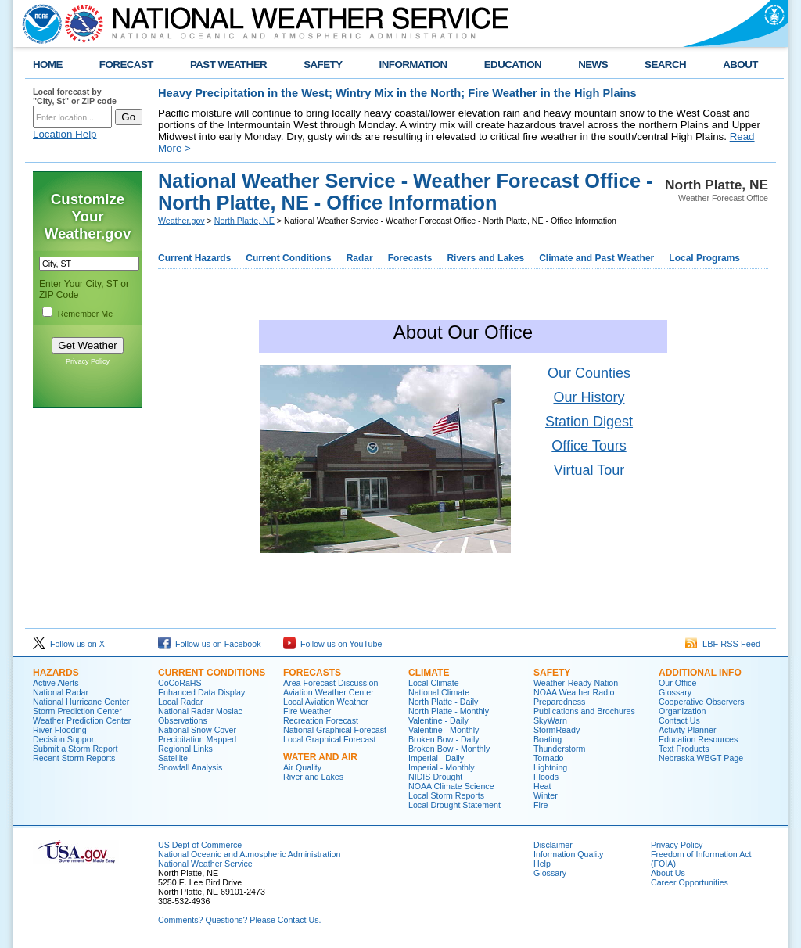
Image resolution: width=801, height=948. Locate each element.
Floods (546, 776)
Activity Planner (687, 729)
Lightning (550, 767)
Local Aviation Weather (325, 701)
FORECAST (126, 64)
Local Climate (433, 683)
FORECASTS (312, 672)
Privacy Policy (88, 361)
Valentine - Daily (438, 720)
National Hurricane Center (81, 701)
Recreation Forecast (320, 720)
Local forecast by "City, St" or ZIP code (75, 96)
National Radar (60, 692)
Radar (360, 258)
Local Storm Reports (446, 795)
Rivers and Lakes (485, 258)
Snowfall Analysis (190, 767)
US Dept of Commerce (200, 844)
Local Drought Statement (454, 805)
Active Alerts (56, 683)
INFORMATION (413, 64)
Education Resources (698, 739)
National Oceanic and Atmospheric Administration (249, 854)
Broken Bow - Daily (444, 739)
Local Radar (180, 701)
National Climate (438, 692)
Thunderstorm (559, 748)
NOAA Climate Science (451, 786)
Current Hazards (194, 258)
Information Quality (568, 854)
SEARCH (665, 64)
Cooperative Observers (702, 701)
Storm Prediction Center (77, 711)
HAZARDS (56, 672)
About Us (668, 873)
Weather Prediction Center (82, 720)
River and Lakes (313, 776)
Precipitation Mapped (197, 739)
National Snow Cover (197, 729)
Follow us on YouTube (332, 643)
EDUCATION (512, 64)
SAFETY (323, 64)
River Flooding (60, 729)
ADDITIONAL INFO (700, 672)
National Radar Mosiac (200, 711)
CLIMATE (428, 672)
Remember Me (85, 313)
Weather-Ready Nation (575, 683)
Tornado (548, 758)
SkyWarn (550, 720)
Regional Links (185, 748)
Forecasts (410, 258)
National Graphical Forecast (334, 729)
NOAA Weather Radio (573, 692)
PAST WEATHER (228, 64)
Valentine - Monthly (443, 729)
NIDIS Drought (435, 776)
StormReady (556, 729)
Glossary (675, 692)
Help (542, 863)
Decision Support (64, 739)
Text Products (684, 748)
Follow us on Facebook (209, 643)
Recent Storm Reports (74, 758)
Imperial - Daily (436, 758)
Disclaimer (553, 844)
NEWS (593, 64)
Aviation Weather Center (328, 692)
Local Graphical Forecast (329, 739)
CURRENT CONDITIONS (211, 672)
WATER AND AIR (320, 757)
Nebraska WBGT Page (701, 758)
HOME (48, 64)
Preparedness (559, 701)
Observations (182, 720)
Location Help (65, 134)
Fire (540, 805)
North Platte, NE (244, 220)
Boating (547, 739)
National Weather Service (205, 863)
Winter (545, 795)
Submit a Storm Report (75, 748)
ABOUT (740, 64)
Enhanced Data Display (201, 692)
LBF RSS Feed (722, 643)
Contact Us (679, 720)
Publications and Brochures (584, 711)
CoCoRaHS (180, 683)
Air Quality (302, 767)
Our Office (677, 683)
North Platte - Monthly (448, 711)
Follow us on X (69, 643)
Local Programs (704, 258)
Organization (682, 711)
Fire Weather (307, 711)
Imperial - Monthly (441, 767)
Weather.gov (181, 220)
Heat (542, 786)
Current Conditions (288, 258)
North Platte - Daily (443, 701)
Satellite (173, 758)
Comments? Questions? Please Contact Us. (239, 920)
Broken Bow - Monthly (449, 748)
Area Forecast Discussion (330, 683)
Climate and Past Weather (596, 258)
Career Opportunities (689, 882)
